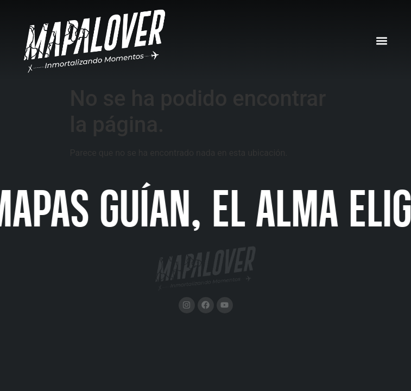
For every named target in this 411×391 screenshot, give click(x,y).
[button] (381, 40)
